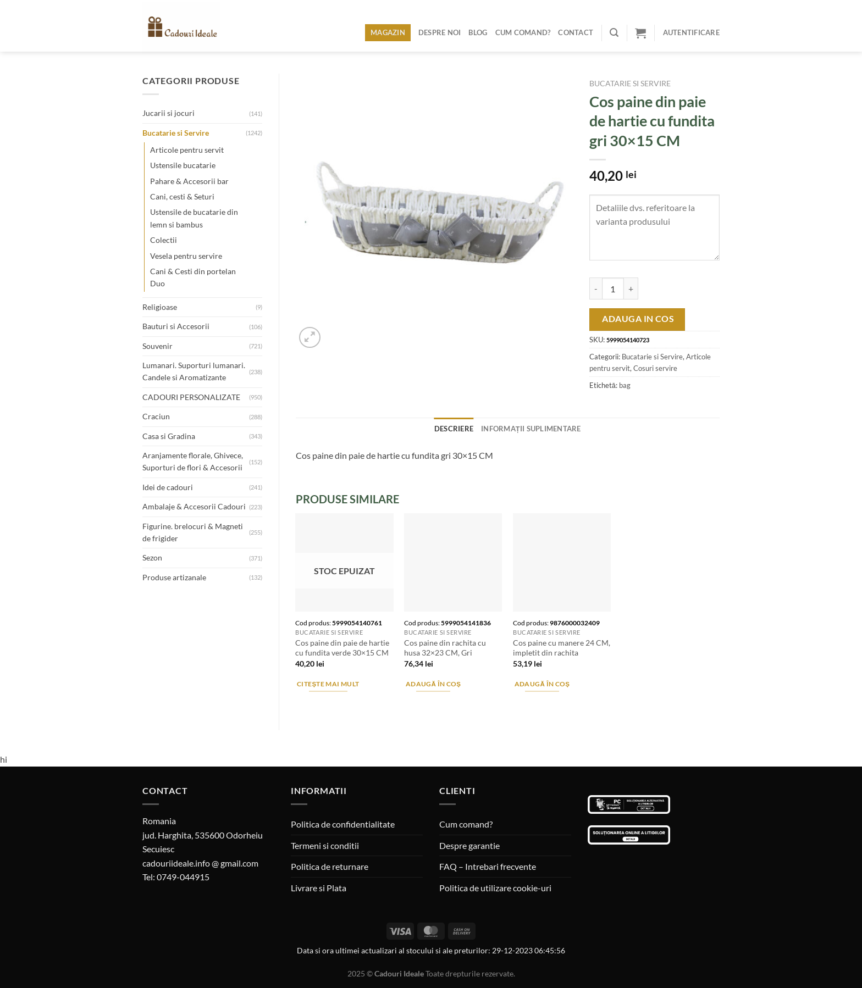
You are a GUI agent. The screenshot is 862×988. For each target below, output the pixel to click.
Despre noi (439, 32)
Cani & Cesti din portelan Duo (193, 277)
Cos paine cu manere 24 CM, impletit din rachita (561, 648)
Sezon (152, 557)
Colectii (163, 240)
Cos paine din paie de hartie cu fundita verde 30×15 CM (342, 648)
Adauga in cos (638, 319)
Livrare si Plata (318, 887)
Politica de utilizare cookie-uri (495, 887)
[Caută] (614, 32)
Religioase (159, 307)
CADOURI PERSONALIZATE (191, 397)
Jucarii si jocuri (168, 113)
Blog (477, 32)
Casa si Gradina (168, 436)
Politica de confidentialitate (343, 824)
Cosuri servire (655, 368)
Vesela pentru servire (186, 255)
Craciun (156, 416)
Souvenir (157, 346)
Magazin (388, 32)
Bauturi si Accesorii (175, 326)
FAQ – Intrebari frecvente (487, 866)
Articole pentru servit (187, 149)
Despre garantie (469, 845)
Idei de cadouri (167, 487)
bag (625, 385)
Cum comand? (523, 32)
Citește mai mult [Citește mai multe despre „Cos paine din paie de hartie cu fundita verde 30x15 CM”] (328, 683)
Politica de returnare (329, 866)
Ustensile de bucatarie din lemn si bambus (194, 218)
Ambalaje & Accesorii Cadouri (194, 506)
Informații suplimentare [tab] (531, 428)
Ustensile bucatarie (183, 165)
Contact (575, 32)
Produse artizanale (174, 577)
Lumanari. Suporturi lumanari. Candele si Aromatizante (193, 371)
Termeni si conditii (325, 845)
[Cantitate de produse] (613, 288)
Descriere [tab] (453, 428)
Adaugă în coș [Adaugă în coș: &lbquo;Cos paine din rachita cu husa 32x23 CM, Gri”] (433, 683)
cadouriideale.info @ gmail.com (200, 863)
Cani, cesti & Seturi (182, 196)
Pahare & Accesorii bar (189, 181)
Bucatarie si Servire (175, 132)
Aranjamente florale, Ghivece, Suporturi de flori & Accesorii (192, 461)
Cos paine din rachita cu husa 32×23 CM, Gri (445, 648)
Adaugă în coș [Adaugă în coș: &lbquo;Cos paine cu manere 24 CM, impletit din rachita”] (542, 683)
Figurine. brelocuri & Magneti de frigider (192, 532)
